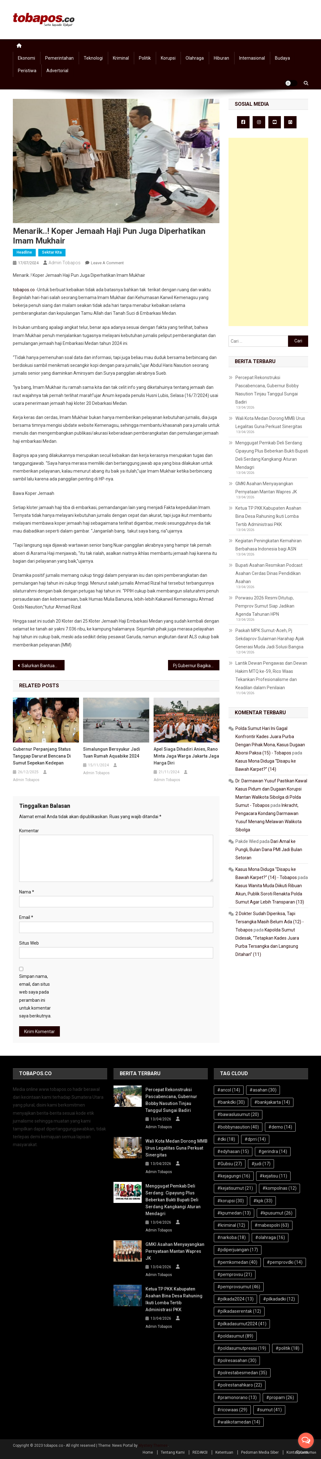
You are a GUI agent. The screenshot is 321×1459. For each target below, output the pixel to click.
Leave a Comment (107, 262)
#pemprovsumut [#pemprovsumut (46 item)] (238, 1286)
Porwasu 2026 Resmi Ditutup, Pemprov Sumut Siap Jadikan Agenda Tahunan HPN (264, 606)
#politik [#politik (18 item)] (287, 1348)
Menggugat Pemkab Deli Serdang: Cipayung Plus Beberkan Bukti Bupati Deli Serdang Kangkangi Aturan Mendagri (271, 455)
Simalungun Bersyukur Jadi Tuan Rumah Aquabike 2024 (111, 753)
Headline (24, 252)
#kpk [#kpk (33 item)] (262, 1200)
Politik (145, 58)
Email (26, 917)
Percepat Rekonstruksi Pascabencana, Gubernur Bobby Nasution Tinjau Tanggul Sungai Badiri (267, 390)
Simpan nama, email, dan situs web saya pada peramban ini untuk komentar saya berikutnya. (35, 996)
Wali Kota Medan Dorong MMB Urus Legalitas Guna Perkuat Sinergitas (270, 422)
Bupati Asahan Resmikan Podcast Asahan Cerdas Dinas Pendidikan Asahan (269, 573)
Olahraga (195, 58)
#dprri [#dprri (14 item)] (255, 1139)
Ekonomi (26, 58)
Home (148, 1452)
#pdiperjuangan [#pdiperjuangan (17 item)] (237, 1249)
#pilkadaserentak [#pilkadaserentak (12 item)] (239, 1311)
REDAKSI (200, 1452)
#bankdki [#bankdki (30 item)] (231, 1102)
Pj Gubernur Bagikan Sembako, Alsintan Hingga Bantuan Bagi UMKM (196, 665)
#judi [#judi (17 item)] (261, 1163)
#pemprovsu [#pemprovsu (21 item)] (234, 1274)
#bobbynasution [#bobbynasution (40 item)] (238, 1126)
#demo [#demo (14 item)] (280, 1126)
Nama (26, 891)
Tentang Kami (173, 1452)
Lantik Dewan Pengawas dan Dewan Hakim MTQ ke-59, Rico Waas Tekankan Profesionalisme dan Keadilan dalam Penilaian (271, 675)
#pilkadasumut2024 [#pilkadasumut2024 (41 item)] (241, 1323)
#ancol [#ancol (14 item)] (228, 1089)
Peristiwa (27, 70)
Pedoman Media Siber (260, 1452)
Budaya (282, 58)
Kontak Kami (297, 1452)
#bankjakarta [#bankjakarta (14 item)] (272, 1102)
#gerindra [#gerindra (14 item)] (272, 1151)
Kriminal (121, 58)
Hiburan (221, 58)
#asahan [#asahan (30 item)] (263, 1089)
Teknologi (93, 58)
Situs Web (29, 943)
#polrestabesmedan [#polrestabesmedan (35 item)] (242, 1372)
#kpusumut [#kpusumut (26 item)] (276, 1212)
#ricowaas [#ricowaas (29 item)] (232, 1409)
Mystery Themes (153, 1445)
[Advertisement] (268, 232)
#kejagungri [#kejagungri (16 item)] (233, 1175)
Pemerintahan (59, 58)
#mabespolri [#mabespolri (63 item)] (272, 1225)
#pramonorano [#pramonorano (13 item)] (237, 1397)
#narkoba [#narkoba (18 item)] (231, 1237)
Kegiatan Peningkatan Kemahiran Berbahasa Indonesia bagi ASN (268, 544)
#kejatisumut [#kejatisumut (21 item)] (235, 1188)
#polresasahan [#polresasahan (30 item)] (236, 1360)
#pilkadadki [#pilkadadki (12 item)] (279, 1298)
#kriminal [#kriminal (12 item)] (231, 1225)
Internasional (252, 58)
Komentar (29, 830)
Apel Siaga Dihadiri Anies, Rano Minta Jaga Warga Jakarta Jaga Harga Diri (186, 756)
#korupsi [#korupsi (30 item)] (230, 1200)
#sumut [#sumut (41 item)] (269, 1409)
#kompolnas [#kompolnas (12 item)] (279, 1188)
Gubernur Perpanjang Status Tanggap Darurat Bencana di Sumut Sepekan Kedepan (42, 756)
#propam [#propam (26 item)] (280, 1397)
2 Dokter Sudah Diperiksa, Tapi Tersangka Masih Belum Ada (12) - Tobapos (269, 921)
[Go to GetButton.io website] (306, 1453)
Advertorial (57, 70)
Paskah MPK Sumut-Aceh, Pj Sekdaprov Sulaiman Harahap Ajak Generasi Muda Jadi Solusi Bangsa (269, 638)
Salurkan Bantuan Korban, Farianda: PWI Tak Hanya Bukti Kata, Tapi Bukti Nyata (43, 665)
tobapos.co (24, 289)
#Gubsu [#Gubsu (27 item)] (229, 1163)
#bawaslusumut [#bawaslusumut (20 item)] (238, 1114)
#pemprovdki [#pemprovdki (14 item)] (285, 1262)
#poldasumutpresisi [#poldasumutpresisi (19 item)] (241, 1348)
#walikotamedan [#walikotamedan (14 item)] (238, 1421)
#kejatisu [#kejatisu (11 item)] (273, 1175)
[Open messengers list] (306, 1440)
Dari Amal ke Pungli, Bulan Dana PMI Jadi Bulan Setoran (268, 849)
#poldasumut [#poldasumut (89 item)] (235, 1335)
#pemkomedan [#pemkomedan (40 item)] (237, 1262)
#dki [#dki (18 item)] (226, 1139)
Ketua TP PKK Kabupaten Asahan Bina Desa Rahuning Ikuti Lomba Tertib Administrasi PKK (268, 516)
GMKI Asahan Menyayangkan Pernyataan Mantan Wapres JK (266, 487)
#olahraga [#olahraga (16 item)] (270, 1237)
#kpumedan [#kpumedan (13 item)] (234, 1212)
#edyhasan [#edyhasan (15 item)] (233, 1151)
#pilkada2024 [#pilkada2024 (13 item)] (235, 1298)
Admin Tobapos (65, 262)
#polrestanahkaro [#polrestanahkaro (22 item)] (239, 1384)
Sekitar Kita (52, 252)
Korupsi (168, 58)
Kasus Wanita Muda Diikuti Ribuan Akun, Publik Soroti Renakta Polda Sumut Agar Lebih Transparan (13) (269, 893)
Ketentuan (224, 1452)
